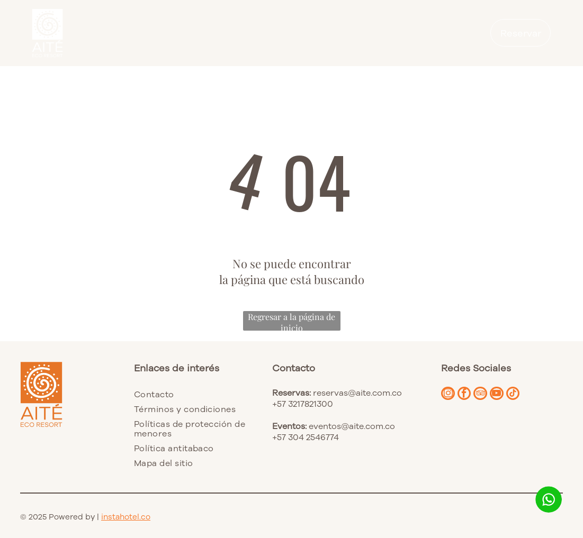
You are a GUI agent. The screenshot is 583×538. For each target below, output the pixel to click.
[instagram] (449, 396)
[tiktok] (523, 396)
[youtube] (505, 396)
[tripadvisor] (486, 396)
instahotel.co (125, 516)
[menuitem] (192, 394)
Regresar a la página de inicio (291, 321)
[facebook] (468, 396)
